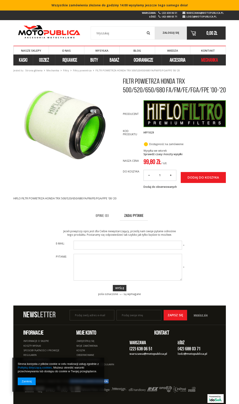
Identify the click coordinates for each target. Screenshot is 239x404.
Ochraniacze (143, 60)
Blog (137, 51)
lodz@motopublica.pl (201, 16)
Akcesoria (177, 60)
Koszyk (80, 350)
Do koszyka (131, 171)
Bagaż (114, 60)
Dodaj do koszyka (203, 177)
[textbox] (123, 33)
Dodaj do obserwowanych (160, 187)
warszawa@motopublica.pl (205, 13)
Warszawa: (149, 12)
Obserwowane (85, 355)
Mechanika (209, 60)
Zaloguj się (171, 33)
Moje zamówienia (86, 346)
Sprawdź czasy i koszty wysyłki (162, 154)
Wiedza (172, 51)
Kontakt (208, 51)
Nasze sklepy (31, 51)
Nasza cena (131, 161)
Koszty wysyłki (32, 346)
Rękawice (69, 60)
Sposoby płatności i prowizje (41, 350)
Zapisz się (175, 315)
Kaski (23, 60)
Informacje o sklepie (36, 341)
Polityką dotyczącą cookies (35, 367)
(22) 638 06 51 (169, 13)
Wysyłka (101, 51)
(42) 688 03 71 (169, 16)
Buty (94, 60)
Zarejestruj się (85, 341)
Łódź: (152, 16)
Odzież (44, 60)
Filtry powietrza (82, 70)
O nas (66, 51)
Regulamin (30, 355)
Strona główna (33, 70)
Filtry (66, 70)
